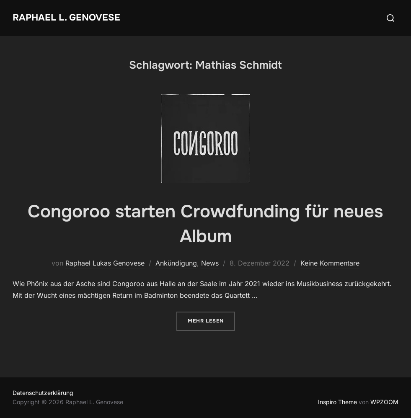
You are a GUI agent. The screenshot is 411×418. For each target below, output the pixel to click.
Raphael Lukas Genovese (105, 263)
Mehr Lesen (211, 320)
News (210, 263)
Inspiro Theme (337, 401)
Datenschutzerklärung (43, 392)
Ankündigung (176, 263)
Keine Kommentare (329, 263)
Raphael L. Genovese (66, 17)
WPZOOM (384, 401)
